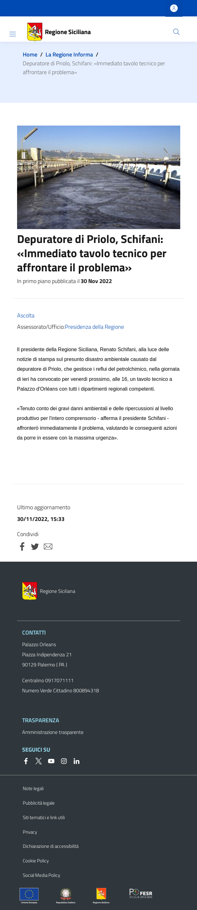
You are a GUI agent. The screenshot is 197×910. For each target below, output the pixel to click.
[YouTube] (48, 760)
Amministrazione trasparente (52, 732)
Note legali (33, 788)
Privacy (30, 832)
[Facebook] (26, 760)
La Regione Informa (69, 54)
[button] (176, 32)
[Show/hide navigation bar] (12, 34)
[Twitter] (36, 760)
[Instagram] (61, 760)
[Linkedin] (74, 760)
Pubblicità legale (39, 803)
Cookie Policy (36, 860)
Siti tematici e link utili (44, 817)
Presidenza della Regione (94, 326)
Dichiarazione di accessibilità (50, 846)
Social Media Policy (41, 875)
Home (30, 54)
